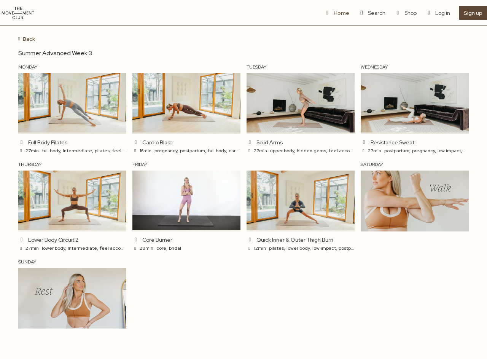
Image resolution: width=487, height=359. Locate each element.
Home (336, 13)
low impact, (450, 151)
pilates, (103, 151)
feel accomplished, (350, 151)
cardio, (236, 151)
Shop (406, 13)
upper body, (282, 151)
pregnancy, (166, 151)
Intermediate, (78, 151)
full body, (51, 151)
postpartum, (193, 151)
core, (161, 248)
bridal (175, 248)
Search (372, 13)
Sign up (473, 13)
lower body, (54, 248)
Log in (438, 13)
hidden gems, (312, 151)
